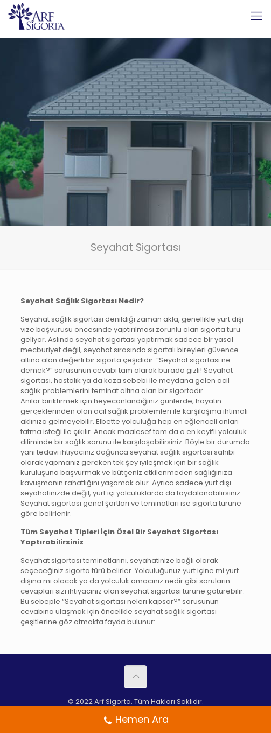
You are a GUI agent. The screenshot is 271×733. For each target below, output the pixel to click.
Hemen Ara (136, 721)
